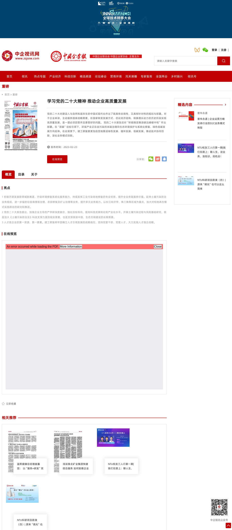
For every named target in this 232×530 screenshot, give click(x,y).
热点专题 (40, 76)
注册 (223, 50)
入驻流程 (160, 503)
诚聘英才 (125, 503)
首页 (9, 76)
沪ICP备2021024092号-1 (157, 524)
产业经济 (55, 76)
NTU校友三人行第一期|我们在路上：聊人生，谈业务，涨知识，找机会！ (211, 152)
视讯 (25, 76)
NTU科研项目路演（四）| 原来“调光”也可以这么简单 (211, 184)
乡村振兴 (177, 76)
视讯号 (192, 76)
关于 (36, 174)
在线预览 (57, 159)
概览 (8, 174)
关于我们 (71, 503)
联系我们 (89, 503)
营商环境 (116, 76)
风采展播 (131, 76)
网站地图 (142, 503)
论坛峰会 (101, 76)
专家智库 (146, 76)
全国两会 (161, 76)
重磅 (15, 94)
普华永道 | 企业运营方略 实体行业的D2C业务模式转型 (211, 123)
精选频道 (85, 76)
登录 (214, 50)
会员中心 (107, 503)
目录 (22, 174)
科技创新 (70, 76)
